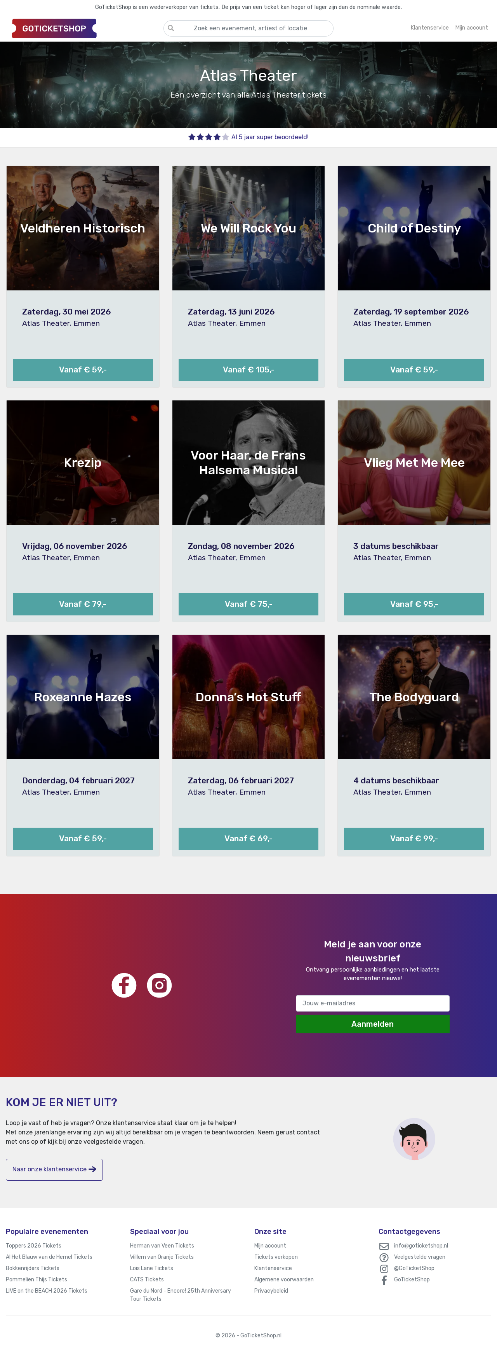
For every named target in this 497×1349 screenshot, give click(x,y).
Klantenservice (273, 1268)
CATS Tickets (147, 1279)
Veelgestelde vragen (419, 1257)
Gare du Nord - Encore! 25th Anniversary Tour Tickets (180, 1295)
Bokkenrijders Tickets (32, 1268)
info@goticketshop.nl (421, 1245)
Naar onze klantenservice (54, 1169)
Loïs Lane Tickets (151, 1268)
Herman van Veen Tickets (162, 1245)
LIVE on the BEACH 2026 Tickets (46, 1291)
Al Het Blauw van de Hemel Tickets (49, 1257)
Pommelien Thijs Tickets (36, 1279)
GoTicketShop (412, 1279)
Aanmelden (372, 1024)
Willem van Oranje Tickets (162, 1257)
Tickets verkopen (276, 1257)
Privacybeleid (271, 1291)
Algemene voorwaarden (284, 1279)
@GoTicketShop (414, 1268)
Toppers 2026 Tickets (33, 1245)
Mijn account (270, 1245)
